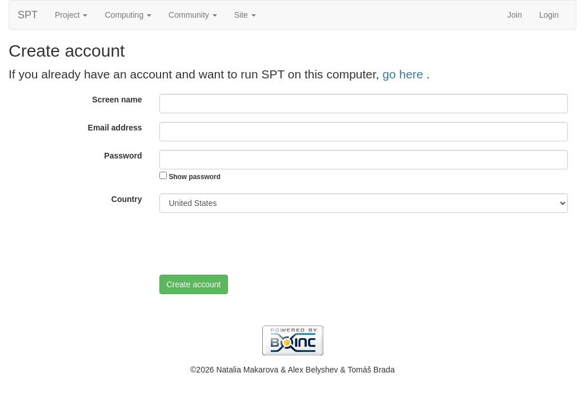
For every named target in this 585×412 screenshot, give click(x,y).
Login (549, 14)
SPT (28, 15)
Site (245, 14)
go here (405, 74)
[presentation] (246, 243)
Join (514, 14)
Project (71, 14)
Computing (128, 14)
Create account (194, 284)
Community (193, 14)
